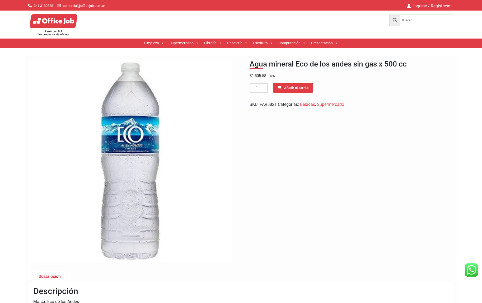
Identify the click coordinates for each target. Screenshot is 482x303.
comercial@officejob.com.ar (84, 6)
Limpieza (154, 43)
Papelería (237, 43)
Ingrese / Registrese (431, 5)
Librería (213, 43)
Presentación (324, 43)
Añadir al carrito (296, 88)
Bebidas (307, 104)
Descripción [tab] (50, 276)
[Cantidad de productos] (259, 88)
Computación (292, 43)
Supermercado (184, 43)
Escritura (263, 43)
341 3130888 (43, 6)
